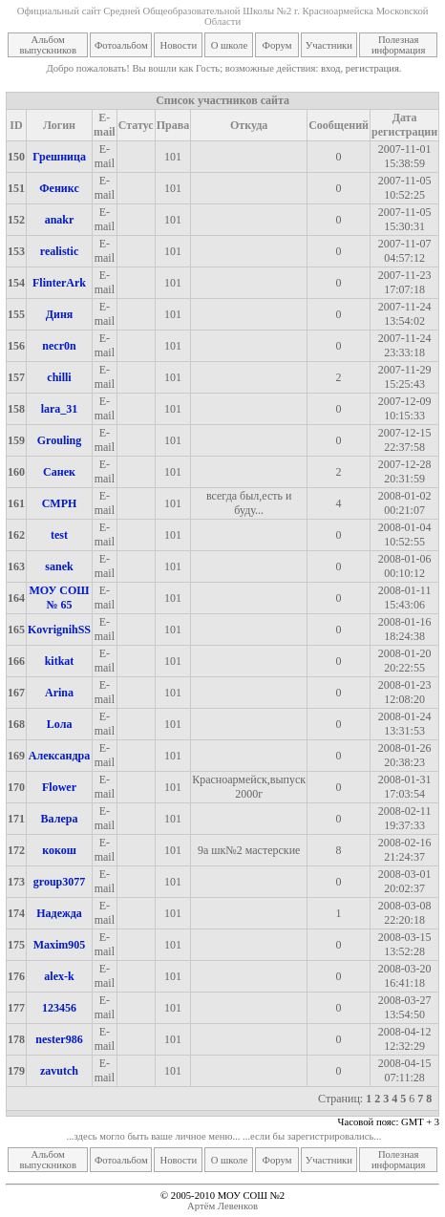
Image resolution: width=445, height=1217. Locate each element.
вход (330, 68)
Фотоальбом (121, 45)
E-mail (105, 156)
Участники (329, 45)
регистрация (372, 68)
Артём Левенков (222, 1206)
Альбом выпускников (47, 44)
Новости (178, 45)
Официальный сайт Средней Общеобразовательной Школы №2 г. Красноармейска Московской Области (223, 16)
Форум (277, 45)
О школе (229, 45)
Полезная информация (398, 44)
